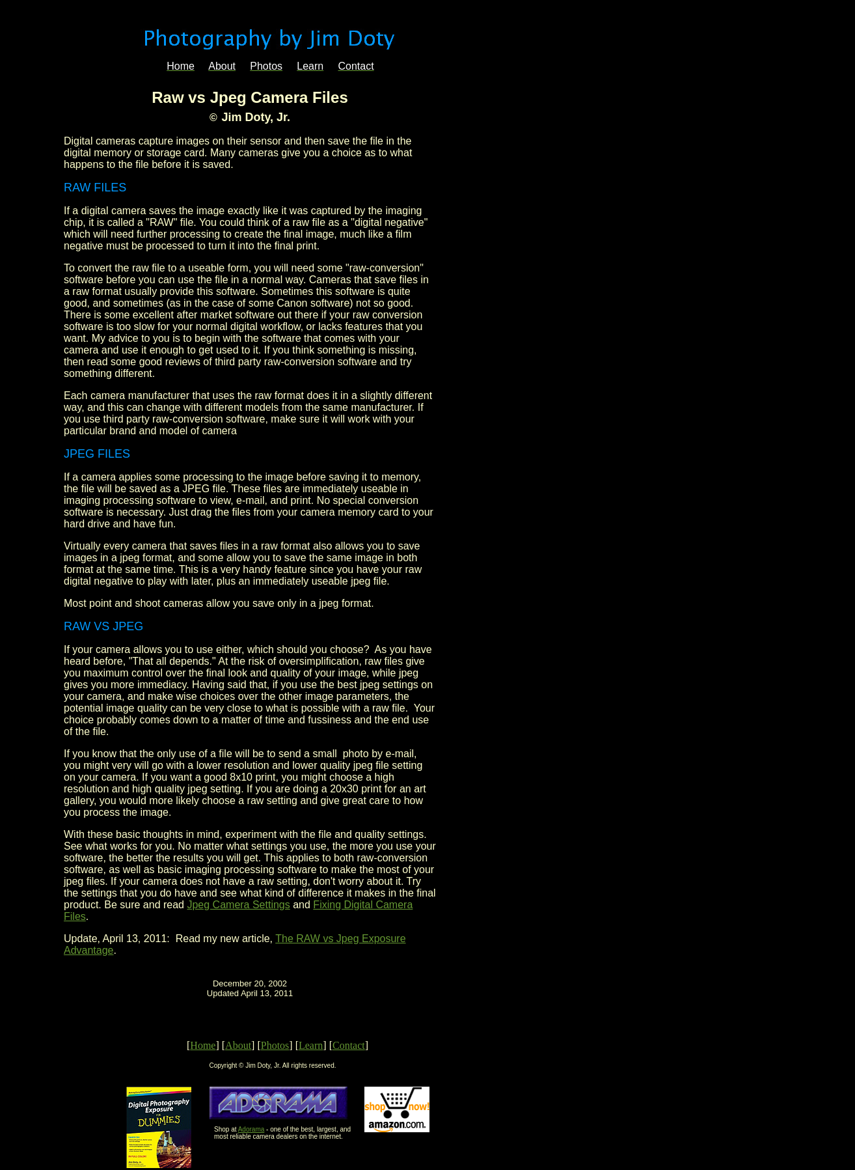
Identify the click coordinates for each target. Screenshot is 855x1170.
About (238, 1045)
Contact (348, 1045)
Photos (275, 1045)
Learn (311, 1045)
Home (202, 1045)
